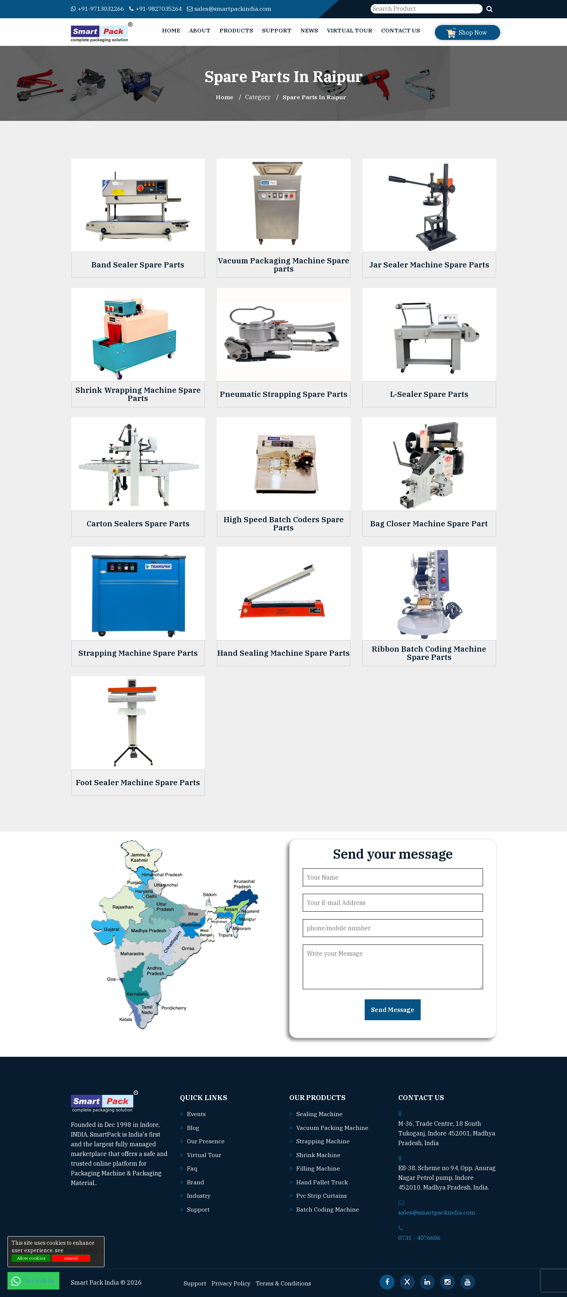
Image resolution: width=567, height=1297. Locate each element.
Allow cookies (31, 1258)
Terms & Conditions (285, 1282)
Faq (192, 1167)
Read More (115, 1182)
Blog (193, 1127)
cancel (71, 1258)
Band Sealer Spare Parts (137, 264)
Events (196, 1113)
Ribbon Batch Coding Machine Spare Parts (429, 653)
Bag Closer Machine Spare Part (429, 523)
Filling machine (318, 1167)
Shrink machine (318, 1153)
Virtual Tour (349, 30)
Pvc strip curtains (322, 1194)
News (309, 30)
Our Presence (206, 1140)
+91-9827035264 (162, 8)
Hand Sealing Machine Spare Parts (283, 653)
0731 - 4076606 (421, 1237)
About (200, 30)
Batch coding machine (327, 1207)
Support (277, 30)
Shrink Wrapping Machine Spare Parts (138, 394)
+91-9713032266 (100, 8)
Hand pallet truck (322, 1180)
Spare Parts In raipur (315, 97)
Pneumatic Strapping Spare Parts (284, 394)
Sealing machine (319, 1113)
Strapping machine (323, 1140)
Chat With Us (33, 1280)
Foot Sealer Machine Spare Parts (138, 782)
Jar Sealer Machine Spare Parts (429, 264)
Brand (195, 1180)
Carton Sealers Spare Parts (138, 523)
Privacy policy (80, 1250)
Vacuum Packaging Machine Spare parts (283, 264)
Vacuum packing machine (332, 1127)
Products (236, 30)
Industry (199, 1194)
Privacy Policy (232, 1282)
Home (171, 30)
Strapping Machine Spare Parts (138, 653)
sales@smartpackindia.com (239, 8)
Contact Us (400, 30)
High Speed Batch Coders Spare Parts (284, 523)
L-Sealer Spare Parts (429, 394)
